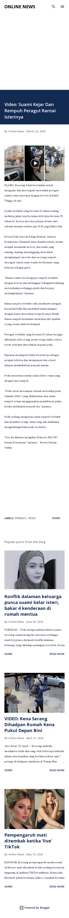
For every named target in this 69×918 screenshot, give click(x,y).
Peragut (20, 518)
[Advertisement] (34, 47)
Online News (19, 6)
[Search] (53, 6)
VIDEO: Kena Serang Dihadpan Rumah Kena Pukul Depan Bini (29, 724)
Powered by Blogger (34, 907)
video (32, 518)
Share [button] (56, 518)
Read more (57, 654)
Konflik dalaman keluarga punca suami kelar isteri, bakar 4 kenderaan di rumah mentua (32, 605)
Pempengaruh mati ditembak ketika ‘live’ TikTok (28, 841)
